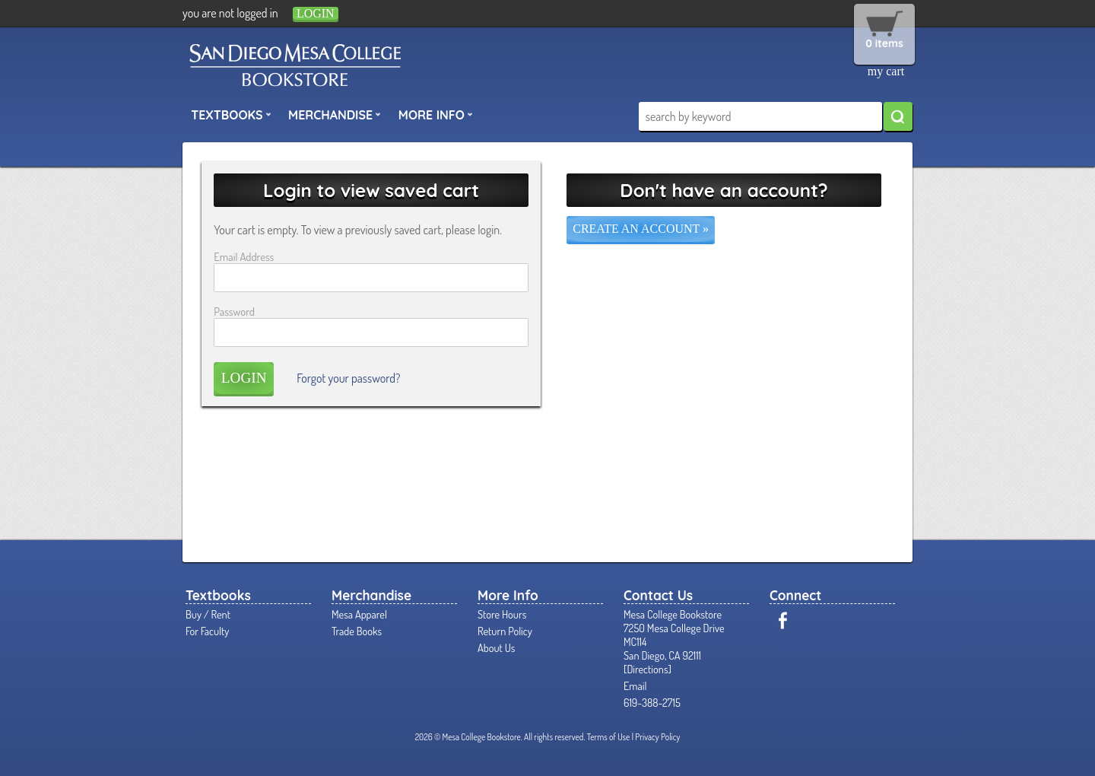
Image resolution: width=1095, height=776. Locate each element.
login (316, 13)
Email (635, 685)
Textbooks (231, 114)
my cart (886, 71)
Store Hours (502, 614)
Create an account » (641, 228)
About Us (496, 647)
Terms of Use (608, 737)
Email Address (244, 256)
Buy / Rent (208, 614)
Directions (647, 669)
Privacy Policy (657, 737)
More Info (435, 114)
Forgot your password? (348, 378)
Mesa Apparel (359, 614)
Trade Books (357, 631)
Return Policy (505, 631)
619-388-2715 (652, 702)
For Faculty (207, 631)
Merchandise (334, 114)
